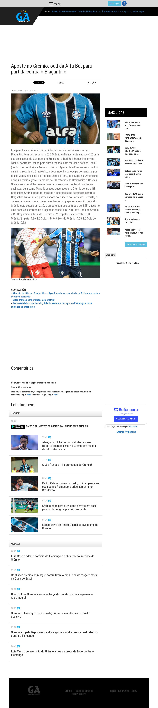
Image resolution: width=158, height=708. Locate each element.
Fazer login (114, 3)
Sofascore (133, 426)
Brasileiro (110, 255)
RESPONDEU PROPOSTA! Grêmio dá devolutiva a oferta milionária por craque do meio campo (98, 11)
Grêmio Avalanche (126, 431)
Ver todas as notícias (136, 244)
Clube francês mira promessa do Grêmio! (34, 300)
